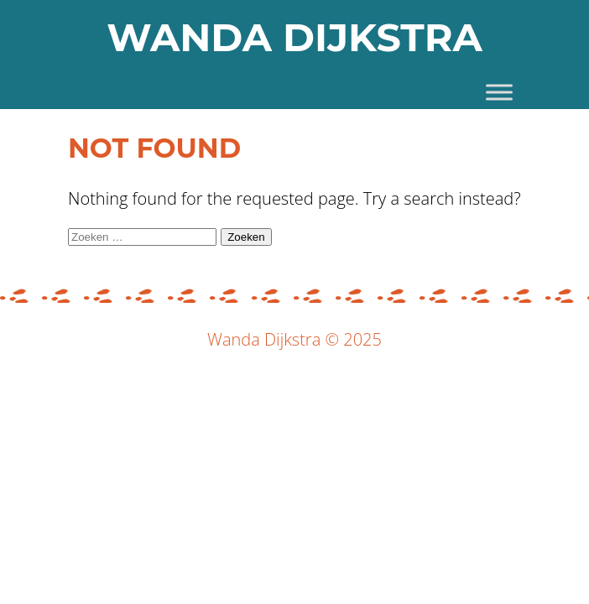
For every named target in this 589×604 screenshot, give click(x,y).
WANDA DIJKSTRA (294, 37)
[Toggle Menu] (499, 92)
